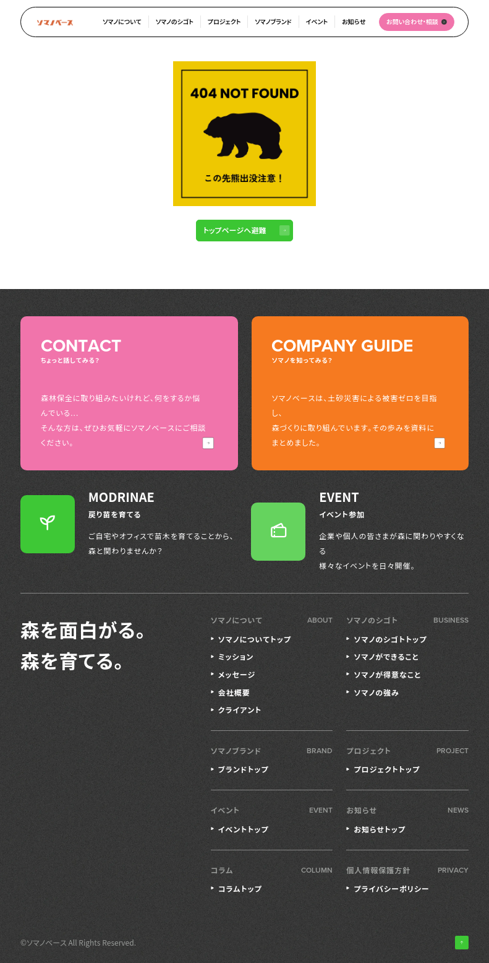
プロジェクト (224, 21)
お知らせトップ (380, 829)
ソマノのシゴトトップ (390, 639)
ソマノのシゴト (174, 21)
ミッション (236, 656)
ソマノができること (386, 656)
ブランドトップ (243, 769)
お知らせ (353, 21)
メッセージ (237, 674)
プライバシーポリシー (391, 888)
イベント (317, 21)
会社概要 (234, 692)
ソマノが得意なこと (387, 674)
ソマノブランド (273, 21)
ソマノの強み (376, 692)
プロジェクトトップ (387, 769)
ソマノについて (122, 21)
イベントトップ (243, 829)
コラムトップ (240, 888)
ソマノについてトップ (254, 639)
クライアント (240, 709)
